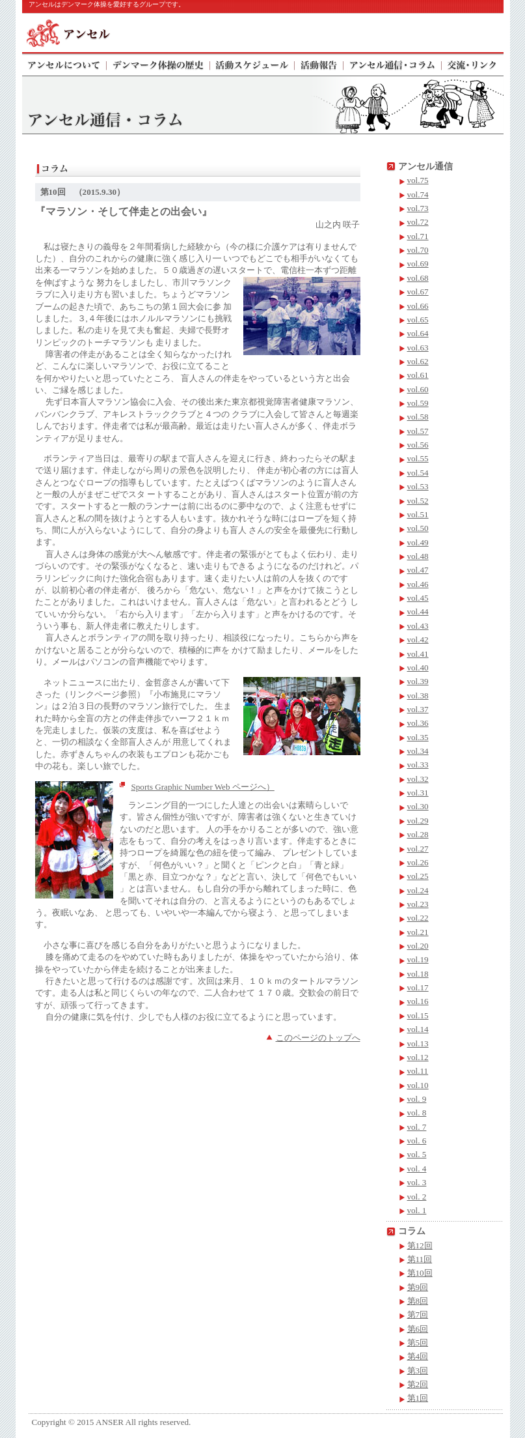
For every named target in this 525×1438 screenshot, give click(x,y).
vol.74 (418, 194)
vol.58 (418, 417)
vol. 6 (417, 1140)
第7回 (418, 1314)
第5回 (418, 1342)
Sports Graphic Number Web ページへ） (203, 787)
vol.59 (418, 403)
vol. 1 (417, 1210)
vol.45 (418, 598)
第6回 (418, 1329)
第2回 (418, 1384)
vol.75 (418, 180)
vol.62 (418, 361)
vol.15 (418, 1015)
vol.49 (418, 542)
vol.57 (418, 431)
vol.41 (418, 654)
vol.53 (418, 486)
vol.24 (418, 890)
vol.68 (418, 278)
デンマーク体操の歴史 (158, 64)
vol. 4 (417, 1168)
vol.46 (418, 584)
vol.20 (418, 946)
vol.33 (418, 764)
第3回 (418, 1370)
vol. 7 (417, 1127)
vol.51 (418, 514)
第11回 (420, 1259)
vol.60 (418, 389)
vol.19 (418, 959)
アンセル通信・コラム (392, 64)
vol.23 (418, 904)
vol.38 (418, 695)
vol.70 (418, 250)
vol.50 (418, 528)
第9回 (418, 1287)
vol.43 (418, 626)
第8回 (418, 1301)
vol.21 (418, 932)
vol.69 (418, 263)
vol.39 (418, 681)
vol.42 (418, 639)
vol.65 (418, 319)
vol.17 (418, 987)
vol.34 (418, 751)
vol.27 (418, 849)
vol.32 (418, 779)
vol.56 (418, 445)
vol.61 (418, 375)
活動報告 (319, 64)
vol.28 (418, 834)
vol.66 (418, 306)
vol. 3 (417, 1182)
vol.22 (418, 918)
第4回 (418, 1356)
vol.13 (418, 1043)
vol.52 (418, 501)
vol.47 (418, 570)
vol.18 (418, 974)
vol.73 (418, 208)
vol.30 (418, 806)
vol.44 (418, 611)
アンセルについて (64, 64)
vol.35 (418, 737)
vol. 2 (417, 1196)
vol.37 (418, 709)
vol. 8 (417, 1112)
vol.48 (418, 556)
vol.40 (418, 667)
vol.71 (418, 236)
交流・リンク (473, 64)
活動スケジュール (252, 64)
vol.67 (418, 291)
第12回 (420, 1245)
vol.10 (418, 1085)
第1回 (418, 1398)
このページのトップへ (318, 1038)
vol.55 (418, 458)
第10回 (420, 1273)
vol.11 (418, 1071)
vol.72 (418, 222)
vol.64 (418, 333)
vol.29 (418, 821)
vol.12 (418, 1057)
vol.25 (418, 876)
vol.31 (418, 793)
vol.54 (418, 473)
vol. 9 (417, 1099)
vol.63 (418, 347)
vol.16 (418, 1001)
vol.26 (418, 862)
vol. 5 (417, 1154)
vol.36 (418, 723)
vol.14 (418, 1029)
